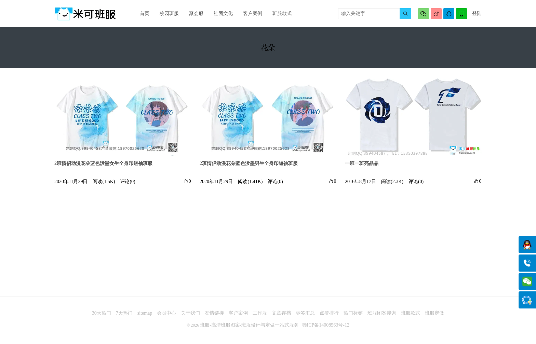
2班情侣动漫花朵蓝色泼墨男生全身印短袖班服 (249, 163)
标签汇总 (305, 313)
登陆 (477, 13)
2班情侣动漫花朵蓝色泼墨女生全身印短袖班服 (103, 163)
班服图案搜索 (381, 313)
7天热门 (124, 313)
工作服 (260, 313)
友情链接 (214, 313)
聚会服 (196, 13)
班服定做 (434, 313)
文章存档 (281, 313)
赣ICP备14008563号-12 (325, 325)
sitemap (144, 313)
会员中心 (166, 313)
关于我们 (190, 313)
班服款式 (282, 13)
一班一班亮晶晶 (361, 163)
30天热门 (101, 313)
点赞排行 (329, 313)
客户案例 (252, 13)
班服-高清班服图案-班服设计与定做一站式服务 (249, 325)
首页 (144, 13)
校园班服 (169, 13)
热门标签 (353, 313)
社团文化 (223, 13)
